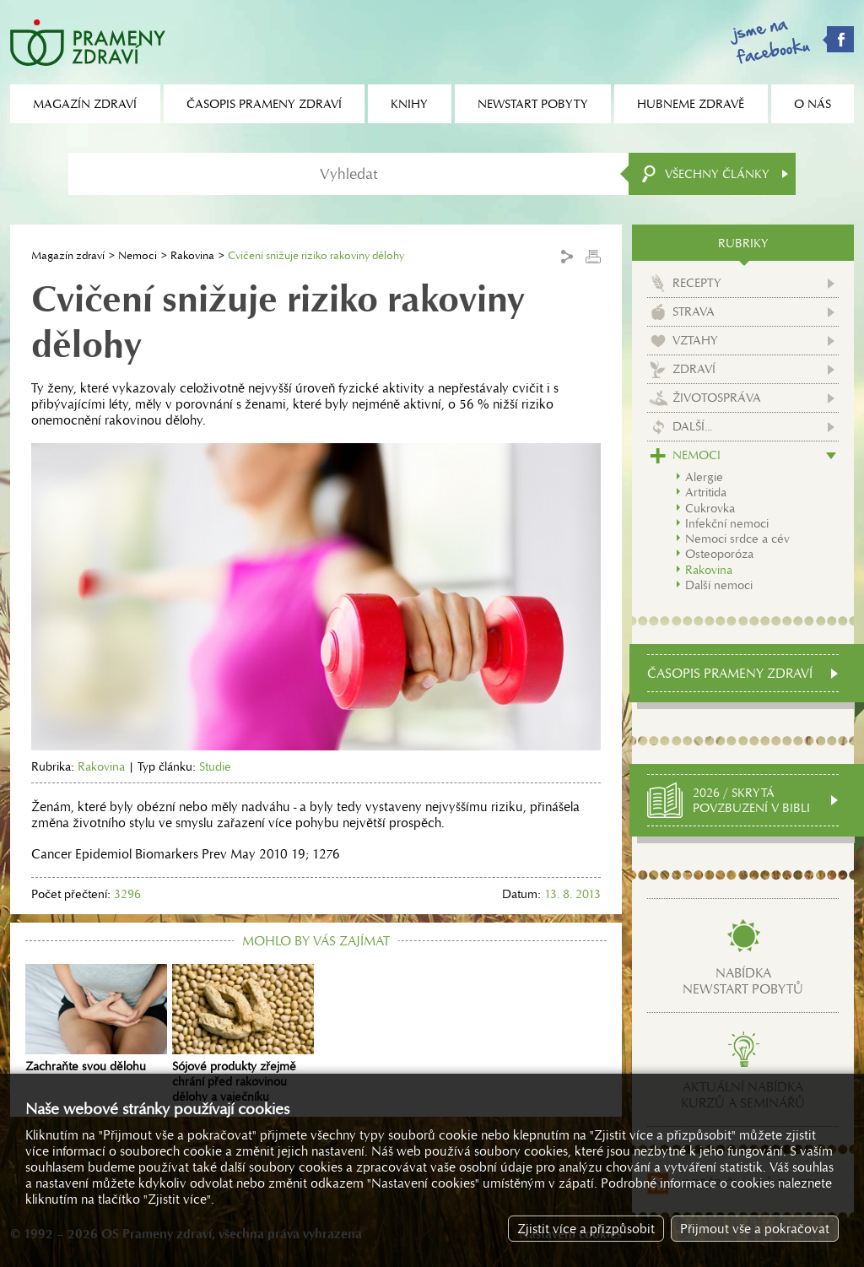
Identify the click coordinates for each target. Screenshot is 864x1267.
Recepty (696, 282)
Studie (215, 766)
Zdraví (694, 368)
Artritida (705, 492)
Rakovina (192, 255)
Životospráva (716, 397)
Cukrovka (710, 508)
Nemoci (137, 255)
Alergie (704, 477)
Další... (692, 426)
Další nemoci (719, 585)
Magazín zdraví (68, 255)
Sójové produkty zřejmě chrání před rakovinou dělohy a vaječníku (243, 1034)
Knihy (409, 103)
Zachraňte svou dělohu (96, 1019)
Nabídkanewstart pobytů (743, 981)
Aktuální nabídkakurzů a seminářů (743, 1095)
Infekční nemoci (727, 523)
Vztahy (695, 340)
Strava (693, 311)
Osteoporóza (719, 553)
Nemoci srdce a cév (737, 538)
